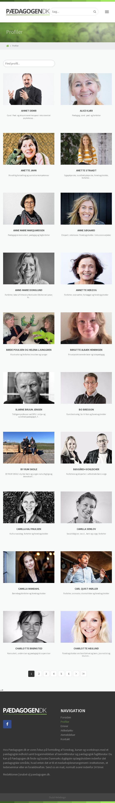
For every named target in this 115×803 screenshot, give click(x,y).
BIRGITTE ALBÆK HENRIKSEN (86, 349)
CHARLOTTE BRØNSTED (28, 648)
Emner (64, 726)
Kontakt (65, 739)
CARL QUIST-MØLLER (86, 588)
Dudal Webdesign (57, 797)
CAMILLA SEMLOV (86, 528)
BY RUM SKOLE (29, 469)
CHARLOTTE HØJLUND (86, 648)
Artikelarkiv (67, 730)
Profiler (65, 722)
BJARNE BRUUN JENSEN (29, 409)
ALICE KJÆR (86, 110)
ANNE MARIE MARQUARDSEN (28, 230)
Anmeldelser (68, 735)
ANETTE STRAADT (86, 170)
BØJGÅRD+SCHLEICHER (86, 469)
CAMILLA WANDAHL (28, 588)
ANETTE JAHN (29, 170)
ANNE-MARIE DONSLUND (28, 290)
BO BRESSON (86, 409)
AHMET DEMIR (29, 110)
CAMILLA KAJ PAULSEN (28, 528)
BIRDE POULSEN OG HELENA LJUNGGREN (28, 349)
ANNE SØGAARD (86, 230)
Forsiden (66, 717)
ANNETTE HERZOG (86, 290)
